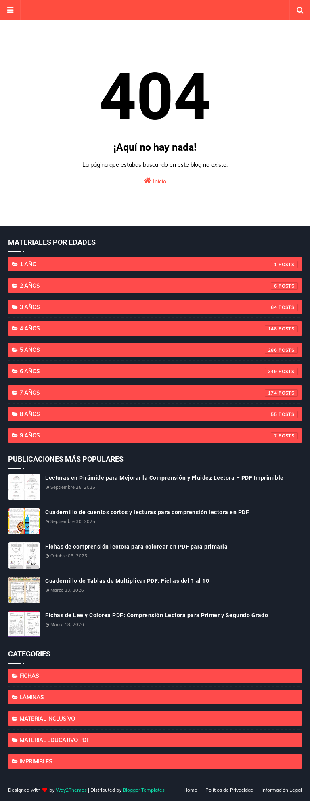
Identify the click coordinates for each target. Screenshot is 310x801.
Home (190, 790)
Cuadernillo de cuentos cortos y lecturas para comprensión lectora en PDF (147, 512)
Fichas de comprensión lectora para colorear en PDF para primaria (136, 546)
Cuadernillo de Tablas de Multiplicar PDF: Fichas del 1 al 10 (127, 581)
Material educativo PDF (54, 740)
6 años (159, 371)
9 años (159, 435)
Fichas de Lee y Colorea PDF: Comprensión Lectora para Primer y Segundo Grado (156, 615)
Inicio (155, 181)
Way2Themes (71, 790)
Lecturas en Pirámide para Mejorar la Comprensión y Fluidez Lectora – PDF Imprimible (164, 478)
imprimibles (36, 761)
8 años (159, 414)
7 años (159, 393)
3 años (159, 307)
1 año (159, 264)
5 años (159, 350)
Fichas (29, 676)
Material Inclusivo (47, 718)
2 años (159, 286)
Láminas (32, 697)
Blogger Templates (144, 790)
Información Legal (282, 790)
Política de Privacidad (229, 790)
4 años (159, 328)
